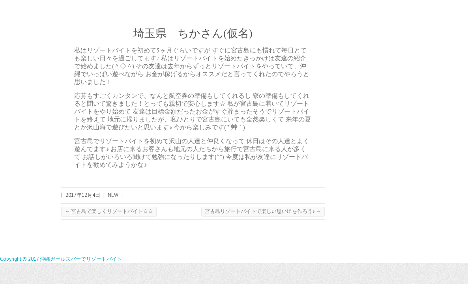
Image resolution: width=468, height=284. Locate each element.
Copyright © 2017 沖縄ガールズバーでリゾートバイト (61, 259)
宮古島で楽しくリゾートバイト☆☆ (109, 211)
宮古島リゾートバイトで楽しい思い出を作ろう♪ (263, 211)
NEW (113, 195)
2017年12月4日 (83, 195)
